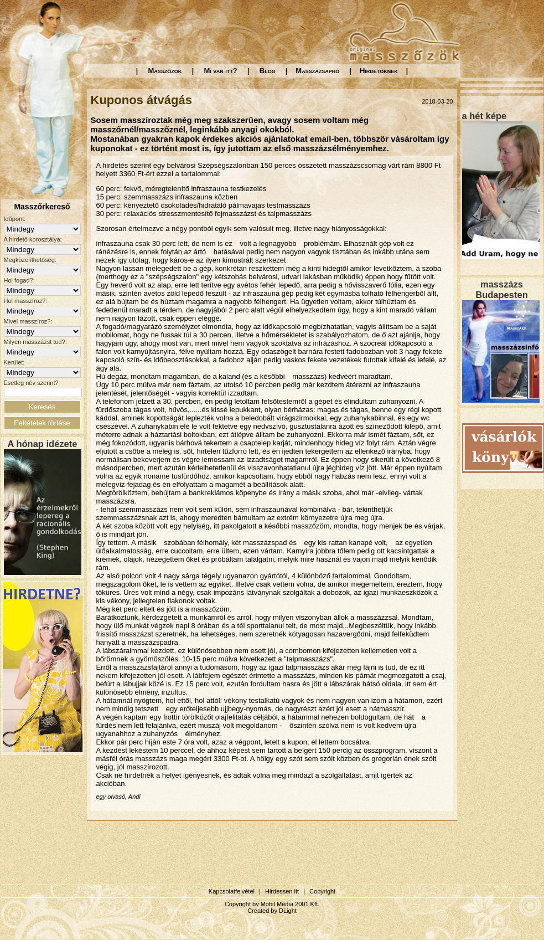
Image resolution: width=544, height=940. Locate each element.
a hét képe (484, 116)
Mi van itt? (220, 70)
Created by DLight (272, 910)
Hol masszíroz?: (26, 300)
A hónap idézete (42, 444)
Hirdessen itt (282, 891)
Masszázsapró (317, 70)
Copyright (322, 891)
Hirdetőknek (379, 70)
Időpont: (15, 218)
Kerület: (14, 362)
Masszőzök (165, 70)
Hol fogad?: (19, 280)
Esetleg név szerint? (31, 382)
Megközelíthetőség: (30, 259)
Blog (268, 70)
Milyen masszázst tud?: (35, 341)
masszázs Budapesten (501, 289)
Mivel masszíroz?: (28, 321)
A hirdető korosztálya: (33, 239)
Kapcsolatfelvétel (232, 891)
